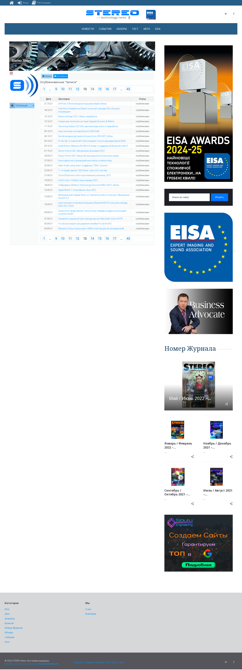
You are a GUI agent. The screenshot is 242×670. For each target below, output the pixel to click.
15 (99, 89)
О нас (88, 609)
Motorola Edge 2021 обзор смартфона (77, 116)
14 (92, 89)
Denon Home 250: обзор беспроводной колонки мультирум (88, 156)
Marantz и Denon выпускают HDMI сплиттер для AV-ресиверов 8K (91, 228)
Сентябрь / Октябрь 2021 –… (177, 492)
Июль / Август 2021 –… (214, 492)
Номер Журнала (14, 628)
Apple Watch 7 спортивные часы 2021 (77, 190)
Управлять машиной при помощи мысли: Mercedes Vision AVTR (90, 218)
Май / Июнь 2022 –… (192, 398)
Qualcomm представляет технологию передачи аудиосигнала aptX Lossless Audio (92, 212)
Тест (135, 29)
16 (107, 89)
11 (70, 89)
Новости (88, 29)
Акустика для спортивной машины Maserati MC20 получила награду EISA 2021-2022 (92, 204)
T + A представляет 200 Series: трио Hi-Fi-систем (82, 170)
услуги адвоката (176, 580)
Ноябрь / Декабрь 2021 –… (217, 445)
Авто (146, 29)
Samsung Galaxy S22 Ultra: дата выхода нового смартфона (88, 126)
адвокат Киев (66, 664)
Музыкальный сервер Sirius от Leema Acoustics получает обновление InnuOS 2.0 (93, 196)
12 (77, 89)
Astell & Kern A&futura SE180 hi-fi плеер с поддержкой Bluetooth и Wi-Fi (93, 146)
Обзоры (122, 29)
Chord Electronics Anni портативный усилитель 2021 (84, 175)
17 (114, 89)
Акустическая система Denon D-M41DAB (78, 131)
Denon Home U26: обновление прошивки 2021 (81, 151)
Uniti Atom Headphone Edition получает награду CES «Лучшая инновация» (88, 110)
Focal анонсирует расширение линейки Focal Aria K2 (85, 223)
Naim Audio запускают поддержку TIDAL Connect (83, 165)
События (105, 29)
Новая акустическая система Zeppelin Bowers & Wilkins (86, 121)
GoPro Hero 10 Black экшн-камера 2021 (78, 180)
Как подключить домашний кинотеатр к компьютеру (85, 160)
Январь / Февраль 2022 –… (178, 445)
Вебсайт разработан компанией (32, 664)
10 (62, 89)
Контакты (90, 613)
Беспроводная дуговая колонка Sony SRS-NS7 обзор (85, 136)
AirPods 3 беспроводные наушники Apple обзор (82, 103)
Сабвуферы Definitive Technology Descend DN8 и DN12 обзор (88, 185)
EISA (157, 29)
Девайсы (10, 618)
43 (128, 89)
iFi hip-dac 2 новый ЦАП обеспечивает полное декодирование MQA (92, 141)
